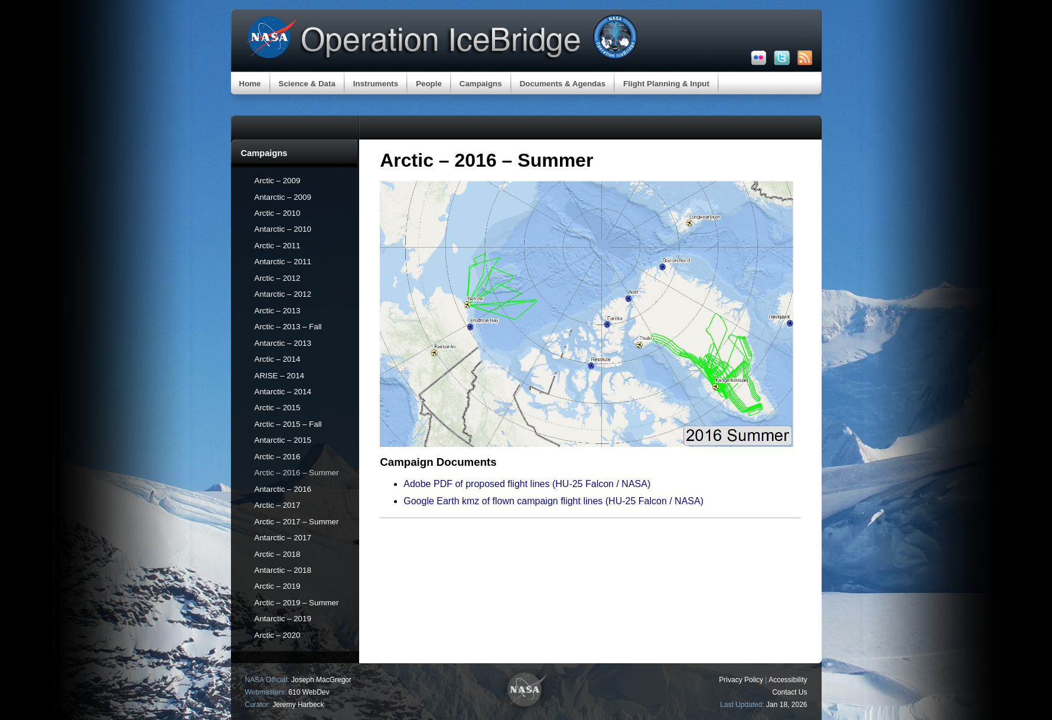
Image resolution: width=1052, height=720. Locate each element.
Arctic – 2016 (278, 456)
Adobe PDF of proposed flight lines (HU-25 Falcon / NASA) (526, 484)
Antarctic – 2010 (283, 229)
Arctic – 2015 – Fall (288, 424)
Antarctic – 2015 (283, 440)
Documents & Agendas (562, 83)
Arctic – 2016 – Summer (297, 472)
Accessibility (787, 680)
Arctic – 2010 (278, 213)
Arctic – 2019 (278, 586)
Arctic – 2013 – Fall (288, 326)
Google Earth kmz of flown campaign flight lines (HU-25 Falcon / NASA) (553, 501)
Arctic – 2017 (278, 505)
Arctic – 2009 (278, 180)
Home (250, 83)
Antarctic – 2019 (283, 618)
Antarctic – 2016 (283, 489)
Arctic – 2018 (278, 554)
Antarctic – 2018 (283, 570)
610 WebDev (308, 692)
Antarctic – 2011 (283, 261)
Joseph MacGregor (321, 680)
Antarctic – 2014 (283, 391)
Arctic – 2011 (278, 245)
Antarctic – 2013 (283, 343)
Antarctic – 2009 (283, 197)
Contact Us (789, 692)
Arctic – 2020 (278, 635)
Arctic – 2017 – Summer (297, 521)
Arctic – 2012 (278, 278)
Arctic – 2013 (278, 310)
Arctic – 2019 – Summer (297, 602)
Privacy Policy (741, 680)
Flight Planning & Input (666, 83)
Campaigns (481, 83)
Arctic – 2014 (278, 359)
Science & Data (307, 83)
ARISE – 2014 (279, 375)
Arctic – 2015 (278, 407)
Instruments (375, 83)
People (429, 83)
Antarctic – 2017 (283, 537)
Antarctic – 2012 (283, 294)
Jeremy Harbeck (298, 704)
